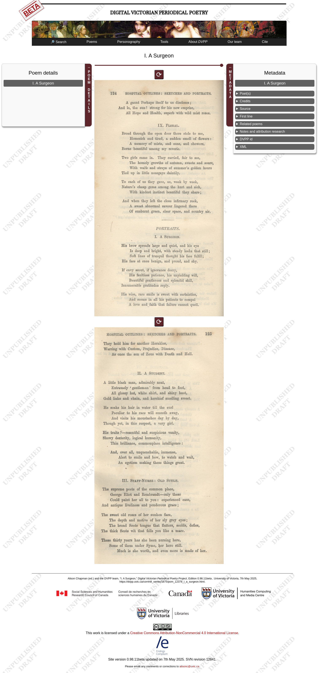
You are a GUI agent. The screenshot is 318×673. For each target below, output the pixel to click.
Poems (92, 42)
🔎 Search (58, 42)
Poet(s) (245, 93)
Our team (235, 42)
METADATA (230, 84)
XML (243, 147)
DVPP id (246, 139)
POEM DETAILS (89, 91)
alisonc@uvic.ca (189, 666)
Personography (128, 42)
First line (246, 116)
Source (245, 109)
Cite (265, 42)
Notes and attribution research (262, 131)
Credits (245, 101)
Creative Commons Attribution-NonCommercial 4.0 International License (184, 633)
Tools (164, 42)
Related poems (251, 124)
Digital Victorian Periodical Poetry (159, 12)
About (197, 42)
